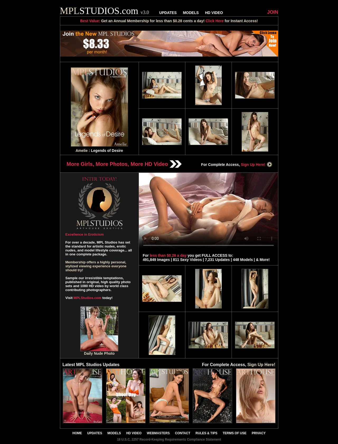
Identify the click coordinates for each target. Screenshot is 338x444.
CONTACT (182, 433)
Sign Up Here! (257, 164)
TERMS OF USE (234, 433)
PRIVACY (258, 433)
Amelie (82, 150)
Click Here (214, 21)
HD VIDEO (214, 13)
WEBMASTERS (158, 433)
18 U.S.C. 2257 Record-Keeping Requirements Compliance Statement (169, 439)
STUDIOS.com (104, 11)
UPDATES (168, 13)
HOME (77, 433)
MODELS (191, 13)
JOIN (272, 12)
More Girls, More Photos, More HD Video (124, 164)
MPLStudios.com (87, 298)
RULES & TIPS (207, 433)
